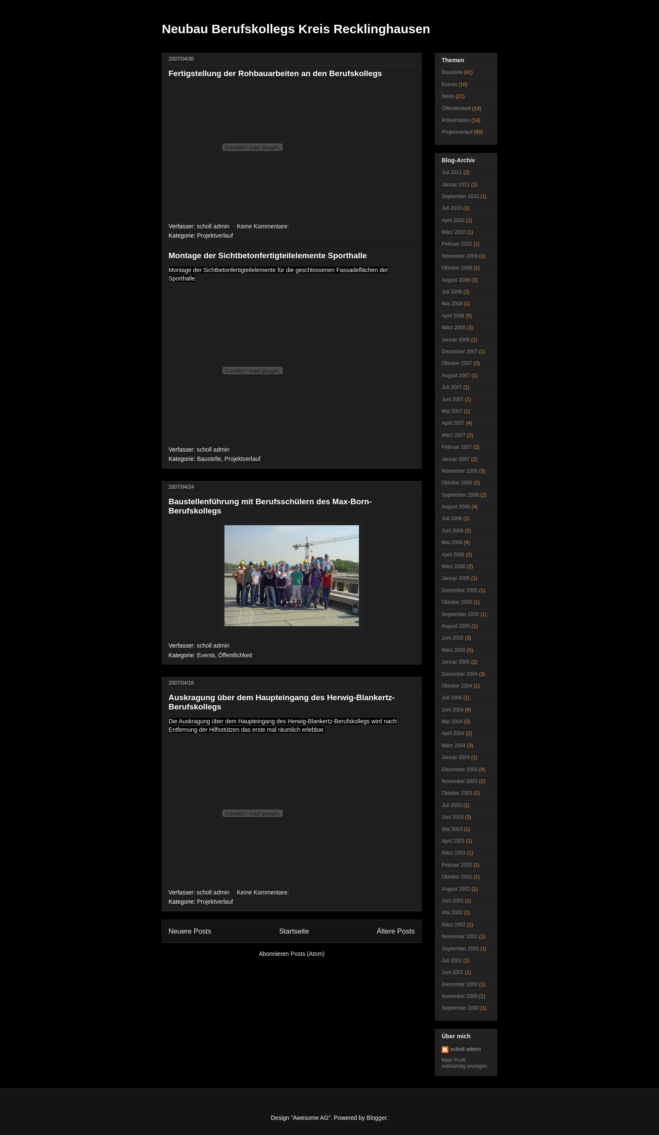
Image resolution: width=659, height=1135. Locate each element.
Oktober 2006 (457, 483)
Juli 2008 (452, 292)
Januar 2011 (456, 185)
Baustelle (209, 458)
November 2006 (459, 471)
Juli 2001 (452, 960)
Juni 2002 (453, 901)
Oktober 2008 (457, 268)
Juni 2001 (453, 972)
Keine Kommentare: (264, 226)
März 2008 (454, 328)
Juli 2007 (452, 387)
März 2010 (454, 232)
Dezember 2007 (459, 352)
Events (206, 655)
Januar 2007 (456, 459)
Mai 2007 (452, 411)
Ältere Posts (396, 931)
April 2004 (453, 733)
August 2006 (456, 507)
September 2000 (460, 1008)
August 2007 (456, 375)
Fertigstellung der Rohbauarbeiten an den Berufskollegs (275, 73)
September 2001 (460, 949)
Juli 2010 (452, 208)
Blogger (376, 1117)
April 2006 (453, 555)
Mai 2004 (452, 722)
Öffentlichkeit (235, 655)
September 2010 (460, 196)
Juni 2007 (453, 399)
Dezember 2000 (459, 984)
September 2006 (460, 495)
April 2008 (453, 316)
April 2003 (453, 841)
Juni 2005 (453, 638)
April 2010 (453, 220)
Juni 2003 (453, 817)
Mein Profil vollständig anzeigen (465, 1063)
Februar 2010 (457, 244)
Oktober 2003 (457, 793)
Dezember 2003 (459, 770)
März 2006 (454, 566)
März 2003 (454, 853)
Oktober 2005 (457, 602)
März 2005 (454, 650)
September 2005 (460, 614)
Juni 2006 (453, 531)
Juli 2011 (452, 172)
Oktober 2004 (457, 686)
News (448, 96)
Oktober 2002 (457, 877)
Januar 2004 (456, 757)
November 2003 (459, 781)
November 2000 (459, 996)
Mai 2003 (452, 829)
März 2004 (454, 746)
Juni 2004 (453, 710)
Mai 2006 (452, 542)
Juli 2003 (452, 805)
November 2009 (459, 256)
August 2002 (456, 889)
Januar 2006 (456, 578)
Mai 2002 (452, 912)
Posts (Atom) (307, 953)
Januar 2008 (456, 340)
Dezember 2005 (459, 590)
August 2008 (456, 280)
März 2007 (454, 435)
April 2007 (453, 423)
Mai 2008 (452, 304)
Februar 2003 (457, 865)
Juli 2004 (452, 698)
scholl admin (465, 1049)
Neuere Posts (190, 931)
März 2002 (454, 925)
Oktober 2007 (457, 363)
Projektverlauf (215, 235)
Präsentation (456, 120)
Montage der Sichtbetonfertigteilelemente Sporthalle (268, 255)
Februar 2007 (457, 447)
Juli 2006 (452, 518)
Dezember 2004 (459, 674)
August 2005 (456, 626)
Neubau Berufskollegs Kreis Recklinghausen (296, 29)
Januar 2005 (456, 662)
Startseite (294, 931)
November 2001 (459, 936)
